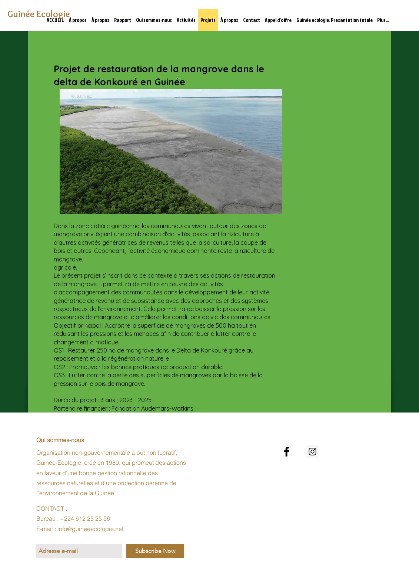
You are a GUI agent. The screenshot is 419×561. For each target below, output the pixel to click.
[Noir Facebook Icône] (286, 451)
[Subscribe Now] (155, 551)
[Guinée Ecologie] (40, 13)
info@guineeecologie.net (90, 528)
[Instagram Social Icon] (312, 451)
